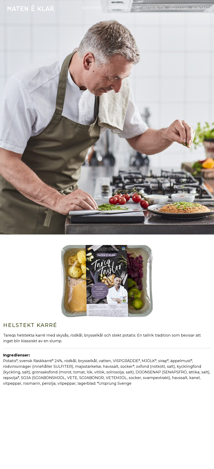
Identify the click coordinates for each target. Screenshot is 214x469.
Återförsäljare (123, 8)
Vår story (179, 8)
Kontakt (200, 8)
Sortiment (92, 8)
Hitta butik (154, 8)
